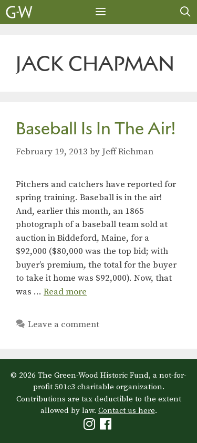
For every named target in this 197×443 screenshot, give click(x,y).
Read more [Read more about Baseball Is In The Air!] (65, 292)
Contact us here (126, 411)
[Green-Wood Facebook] (107, 426)
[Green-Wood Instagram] (91, 426)
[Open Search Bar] (185, 12)
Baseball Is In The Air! (95, 128)
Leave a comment (63, 324)
